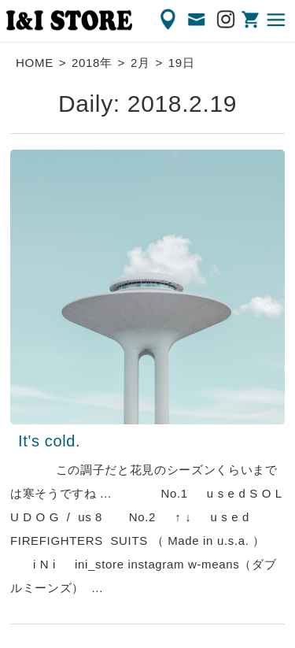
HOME (34, 62)
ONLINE (251, 19)
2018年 (92, 62)
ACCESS (169, 19)
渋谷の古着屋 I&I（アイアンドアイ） (69, 20)
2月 (140, 62)
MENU (276, 19)
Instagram (226, 19)
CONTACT (197, 19)
